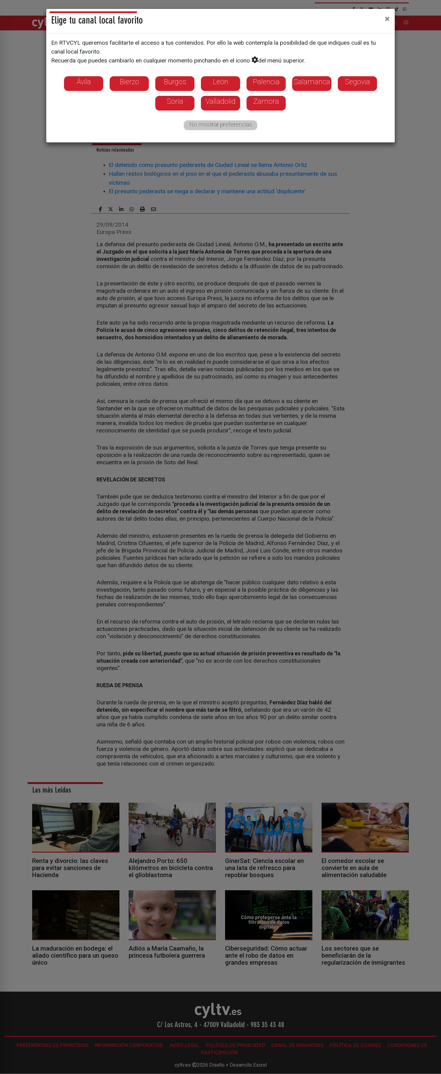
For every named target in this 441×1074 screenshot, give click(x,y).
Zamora (266, 101)
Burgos (175, 81)
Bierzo (129, 81)
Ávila (84, 81)
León (220, 81)
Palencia (266, 81)
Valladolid (220, 101)
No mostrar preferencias (220, 124)
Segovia (357, 81)
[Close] (387, 18)
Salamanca (312, 81)
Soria (175, 101)
